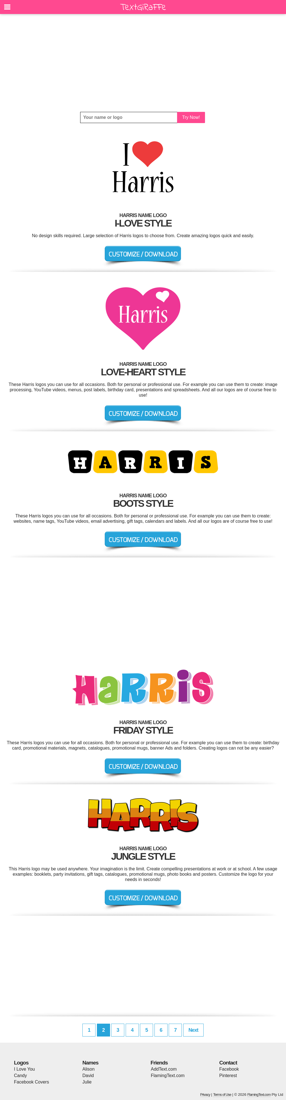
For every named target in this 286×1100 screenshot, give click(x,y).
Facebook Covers (31, 1082)
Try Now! (191, 117)
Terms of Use (222, 1094)
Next (193, 1030)
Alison (88, 1069)
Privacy (205, 1094)
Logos (21, 1063)
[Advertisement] (143, 63)
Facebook (229, 1069)
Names (90, 1063)
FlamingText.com (168, 1075)
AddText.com (164, 1069)
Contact (228, 1063)
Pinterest (228, 1075)
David (88, 1075)
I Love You (24, 1069)
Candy (20, 1075)
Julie (87, 1082)
